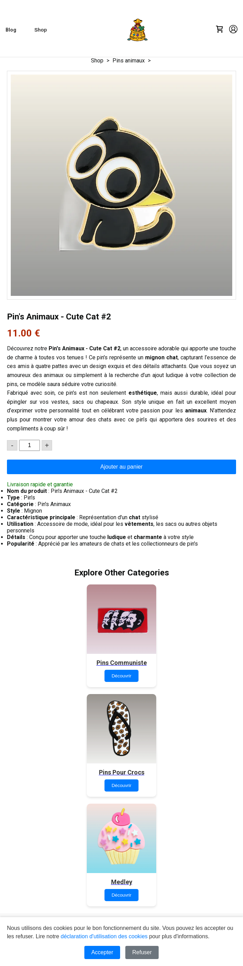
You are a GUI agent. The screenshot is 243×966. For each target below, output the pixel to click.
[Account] (233, 30)
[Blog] (11, 30)
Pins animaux (128, 60)
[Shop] (40, 29)
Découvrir (121, 675)
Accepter (102, 952)
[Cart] (219, 30)
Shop (97, 60)
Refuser (142, 952)
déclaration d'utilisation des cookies (104, 936)
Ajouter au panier (121, 467)
